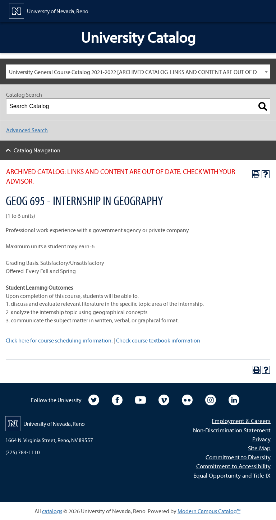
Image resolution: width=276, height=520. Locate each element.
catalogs (52, 511)
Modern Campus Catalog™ (209, 511)
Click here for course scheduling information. (59, 340)
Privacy (261, 439)
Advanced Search (27, 130)
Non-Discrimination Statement (232, 430)
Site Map (259, 448)
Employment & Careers (241, 420)
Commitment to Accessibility (233, 466)
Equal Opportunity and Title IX (232, 475)
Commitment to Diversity (238, 457)
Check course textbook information (158, 340)
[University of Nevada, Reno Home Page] (48, 10)
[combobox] (138, 71)
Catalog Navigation (37, 150)
